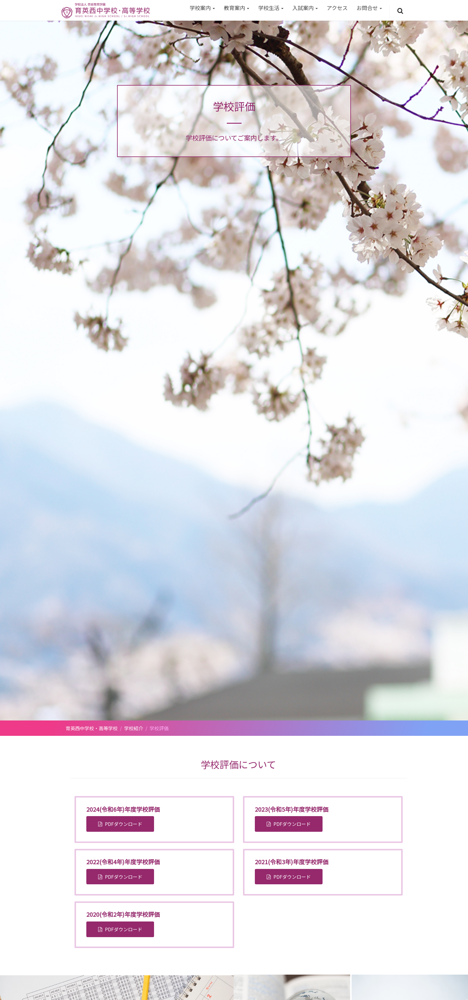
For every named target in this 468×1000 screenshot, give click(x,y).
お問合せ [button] (369, 8)
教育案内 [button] (236, 8)
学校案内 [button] (202, 8)
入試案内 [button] (305, 8)
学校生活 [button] (271, 8)
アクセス (337, 8)
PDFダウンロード (123, 823)
